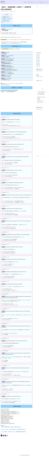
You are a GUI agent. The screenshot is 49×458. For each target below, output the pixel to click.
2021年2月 (38, 66)
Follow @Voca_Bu (39, 109)
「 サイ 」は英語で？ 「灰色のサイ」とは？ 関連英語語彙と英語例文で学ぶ (13, 433)
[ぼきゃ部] (3, 2)
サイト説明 (27, 2)
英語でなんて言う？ (33, 2)
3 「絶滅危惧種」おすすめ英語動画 (6, 18)
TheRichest (3, 91)
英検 (38, 2)
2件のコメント (8, 11)
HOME (23, 2)
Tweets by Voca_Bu (39, 76)
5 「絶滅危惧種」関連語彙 (5, 21)
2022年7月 (38, 54)
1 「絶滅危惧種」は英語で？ (5, 16)
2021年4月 (38, 63)
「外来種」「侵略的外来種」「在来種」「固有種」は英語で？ (11, 428)
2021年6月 (38, 60)
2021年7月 (38, 58)
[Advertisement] (16, 447)
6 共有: (2, 22)
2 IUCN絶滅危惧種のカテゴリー (6, 17)
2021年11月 (38, 57)
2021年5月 (38, 61)
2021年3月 (38, 64)
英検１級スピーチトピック (44, 2)
